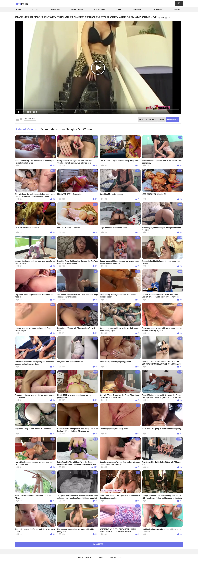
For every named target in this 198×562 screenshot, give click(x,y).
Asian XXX (178, 10)
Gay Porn (137, 10)
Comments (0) (172, 119)
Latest (35, 10)
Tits (22, 4)
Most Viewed (77, 10)
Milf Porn (157, 10)
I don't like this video (21, 119)
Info (141, 119)
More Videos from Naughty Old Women (67, 129)
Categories (99, 10)
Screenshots (151, 119)
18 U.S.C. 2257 (115, 558)
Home (18, 10)
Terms (100, 558)
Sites (118, 10)
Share (161, 119)
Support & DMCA (84, 558)
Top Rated (54, 10)
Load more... (99, 544)
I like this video (17, 119)
